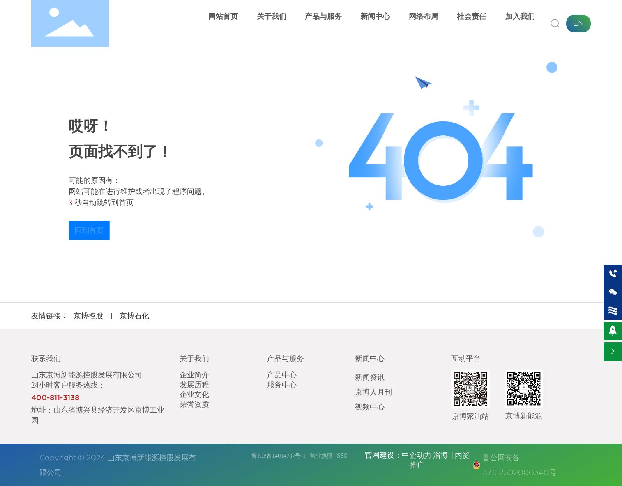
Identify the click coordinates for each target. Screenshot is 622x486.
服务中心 (282, 384)
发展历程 (194, 384)
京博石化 (134, 315)
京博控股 (88, 315)
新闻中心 (370, 358)
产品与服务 (285, 358)
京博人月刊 (373, 392)
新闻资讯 (370, 377)
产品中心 (282, 374)
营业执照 (321, 455)
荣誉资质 (194, 404)
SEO (342, 455)
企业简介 (194, 374)
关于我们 (194, 358)
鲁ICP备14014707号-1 (278, 456)
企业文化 (194, 394)
